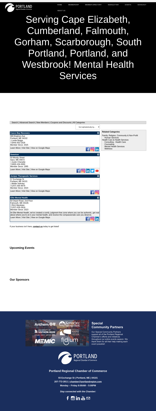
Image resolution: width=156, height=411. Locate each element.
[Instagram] (73, 398)
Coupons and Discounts (61, 122)
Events (127, 5)
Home (58, 5)
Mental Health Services (114, 146)
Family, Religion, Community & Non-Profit (120, 135)
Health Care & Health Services (115, 140)
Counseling (109, 144)
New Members (42, 122)
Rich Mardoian (17, 205)
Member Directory (92, 5)
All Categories (79, 122)
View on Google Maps (40, 148)
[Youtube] (83, 398)
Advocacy (140, 5)
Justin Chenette (17, 162)
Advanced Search (27, 122)
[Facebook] (68, 398)
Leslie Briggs (16, 140)
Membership (72, 5)
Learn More (15, 148)
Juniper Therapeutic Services (24, 176)
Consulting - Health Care (115, 142)
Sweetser (14, 155)
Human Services (111, 138)
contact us (38, 226)
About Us (60, 11)
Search (15, 122)
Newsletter (112, 5)
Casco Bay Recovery (20, 133)
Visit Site (25, 148)
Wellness (108, 149)
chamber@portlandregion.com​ (86, 381)
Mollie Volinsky (17, 184)
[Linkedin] (78, 398)
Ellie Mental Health (19, 198)
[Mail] (88, 398)
